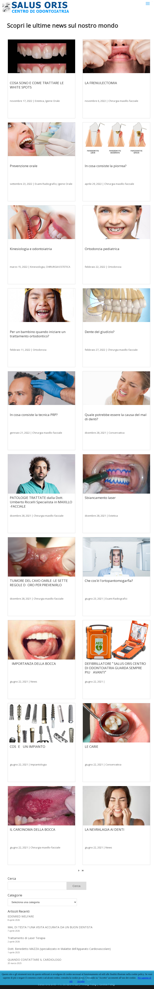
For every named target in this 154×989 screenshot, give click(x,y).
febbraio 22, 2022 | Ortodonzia (103, 267)
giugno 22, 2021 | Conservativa (103, 764)
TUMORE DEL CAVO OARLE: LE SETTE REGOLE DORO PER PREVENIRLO (39, 582)
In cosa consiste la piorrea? (105, 166)
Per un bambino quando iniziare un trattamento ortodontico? (37, 333)
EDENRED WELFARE (21, 916)
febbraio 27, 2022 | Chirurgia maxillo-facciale (111, 349)
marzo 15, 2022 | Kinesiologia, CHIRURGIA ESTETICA (40, 267)
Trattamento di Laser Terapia (26, 938)
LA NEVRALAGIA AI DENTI (104, 829)
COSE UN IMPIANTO (27, 746)
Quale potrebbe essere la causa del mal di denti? (116, 416)
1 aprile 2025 (14, 952)
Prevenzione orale (23, 166)
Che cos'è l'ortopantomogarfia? (109, 580)
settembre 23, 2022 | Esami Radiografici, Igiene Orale (41, 184)
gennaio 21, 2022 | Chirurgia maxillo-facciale (36, 432)
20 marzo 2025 (15, 963)
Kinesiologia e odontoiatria (31, 249)
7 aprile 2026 (14, 930)
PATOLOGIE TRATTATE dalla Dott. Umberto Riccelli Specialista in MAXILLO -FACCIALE (41, 502)
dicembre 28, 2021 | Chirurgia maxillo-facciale (37, 515)
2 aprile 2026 (14, 941)
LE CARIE (91, 746)
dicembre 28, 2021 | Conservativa (104, 432)
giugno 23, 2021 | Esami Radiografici (106, 598)
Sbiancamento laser (100, 497)
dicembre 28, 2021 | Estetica (101, 515)
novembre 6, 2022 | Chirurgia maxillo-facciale (111, 101)
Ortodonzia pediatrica (102, 249)
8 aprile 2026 (14, 920)
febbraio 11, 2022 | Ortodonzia (28, 349)
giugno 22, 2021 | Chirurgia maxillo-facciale (35, 847)
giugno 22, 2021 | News (23, 681)
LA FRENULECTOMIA (101, 83)
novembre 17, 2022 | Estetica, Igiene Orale (35, 101)
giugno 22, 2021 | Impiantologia (28, 764)
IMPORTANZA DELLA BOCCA (33, 663)
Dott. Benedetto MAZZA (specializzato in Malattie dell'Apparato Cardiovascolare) (59, 949)
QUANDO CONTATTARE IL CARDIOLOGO (34, 959)
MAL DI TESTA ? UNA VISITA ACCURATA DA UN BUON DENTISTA (50, 927)
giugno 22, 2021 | (95, 681)
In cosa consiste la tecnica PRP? (34, 414)
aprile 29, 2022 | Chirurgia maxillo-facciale (109, 184)
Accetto (81, 981)
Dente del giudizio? (99, 331)
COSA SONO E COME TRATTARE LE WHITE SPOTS (37, 85)
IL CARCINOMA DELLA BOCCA (32, 829)
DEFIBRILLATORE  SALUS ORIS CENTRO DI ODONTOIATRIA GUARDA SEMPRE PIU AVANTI (115, 667)
